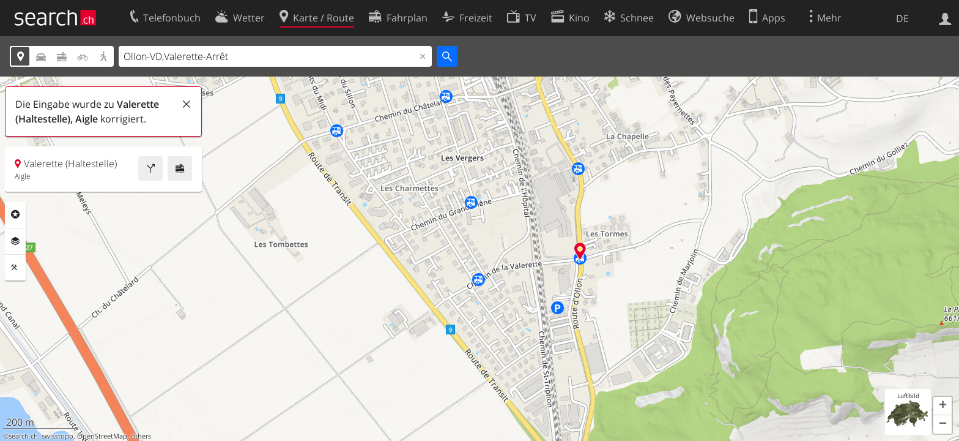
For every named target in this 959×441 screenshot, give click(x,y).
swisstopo (57, 436)
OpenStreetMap (102, 436)
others (141, 436)
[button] (942, 406)
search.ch (23, 436)
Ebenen (15, 241)
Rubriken (15, 214)
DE (902, 18)
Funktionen (15, 268)
